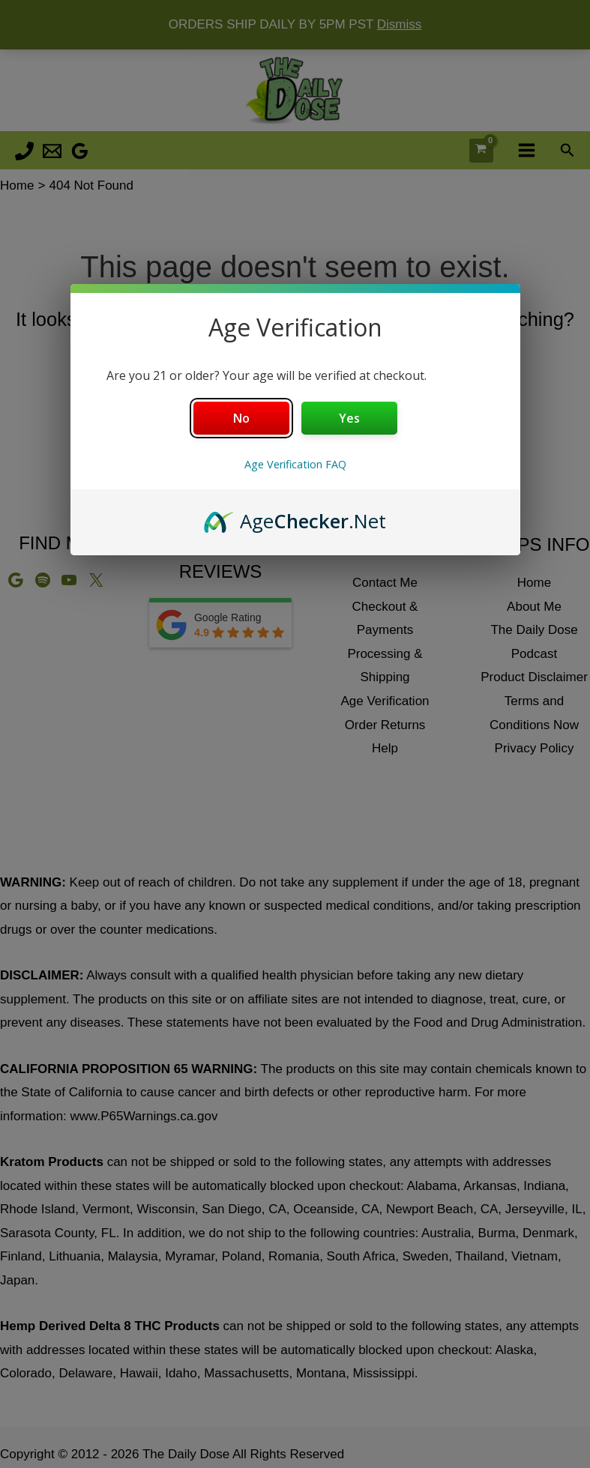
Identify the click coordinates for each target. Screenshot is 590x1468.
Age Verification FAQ (295, 464)
